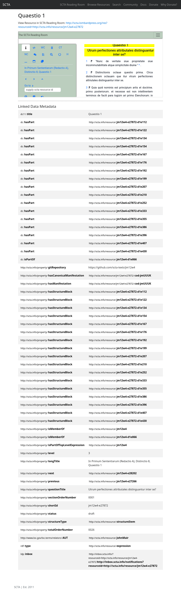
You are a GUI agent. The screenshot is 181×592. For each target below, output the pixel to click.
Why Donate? (169, 4)
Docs (143, 4)
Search (116, 4)
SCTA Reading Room (72, 4)
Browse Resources (98, 4)
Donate (153, 4)
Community (130, 4)
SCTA (6, 4)
